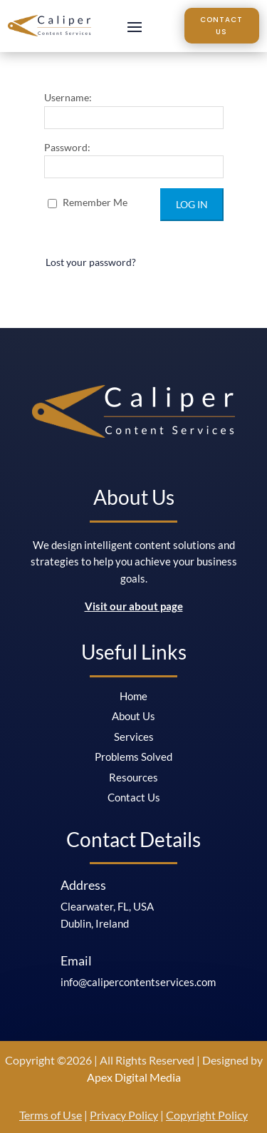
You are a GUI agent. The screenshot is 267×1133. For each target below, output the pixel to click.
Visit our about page (134, 606)
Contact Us (221, 25)
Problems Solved (133, 756)
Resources (133, 777)
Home (133, 695)
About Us (133, 715)
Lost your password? (91, 262)
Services (134, 736)
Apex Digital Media (134, 1077)
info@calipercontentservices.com (138, 981)
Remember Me (87, 202)
